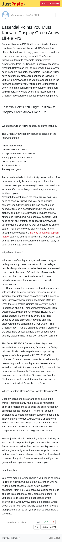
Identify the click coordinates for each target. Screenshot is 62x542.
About (57, 538)
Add (44, 3)
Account (54, 3)
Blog (51, 538)
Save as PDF (49, 527)
